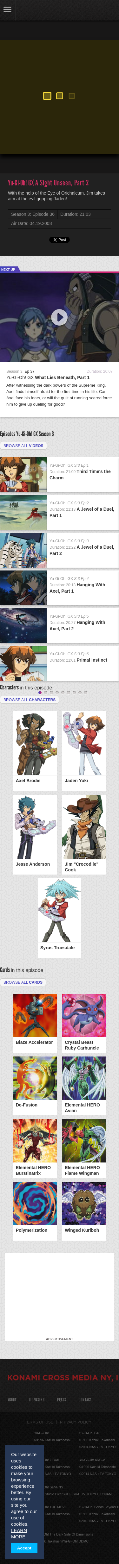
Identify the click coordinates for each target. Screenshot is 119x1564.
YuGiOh (38, 10)
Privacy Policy (75, 1422)
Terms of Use (39, 1422)
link (7, 10)
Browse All (23, 982)
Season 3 (46, 434)
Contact (85, 1400)
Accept (24, 1548)
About (12, 1400)
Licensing (37, 1400)
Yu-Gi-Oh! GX (47, 377)
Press (61, 1400)
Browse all (23, 446)
